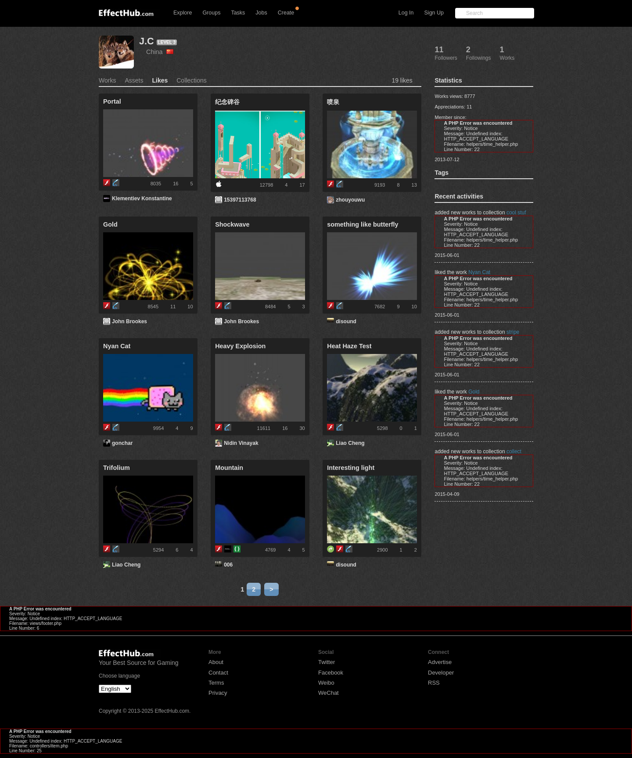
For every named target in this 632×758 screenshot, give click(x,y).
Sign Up (434, 13)
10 (190, 306)
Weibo (326, 682)
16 (175, 183)
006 (228, 565)
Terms (216, 682)
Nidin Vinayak (241, 443)
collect (513, 451)
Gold (473, 392)
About (215, 662)
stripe (512, 332)
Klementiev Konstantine (142, 198)
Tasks (238, 13)
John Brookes (129, 321)
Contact (218, 672)
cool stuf (516, 212)
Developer (441, 672)
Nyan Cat (479, 272)
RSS (434, 682)
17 (302, 185)
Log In (406, 13)
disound (346, 321)
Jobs (261, 13)
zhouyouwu (350, 200)
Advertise (440, 662)
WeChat (328, 692)
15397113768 (240, 200)
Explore (182, 13)
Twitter (326, 662)
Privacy (217, 692)
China (159, 51)
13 (414, 185)
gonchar (122, 443)
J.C (146, 41)
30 (302, 428)
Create (286, 13)
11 (173, 306)
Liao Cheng (350, 443)
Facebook (330, 672)
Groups (211, 13)
